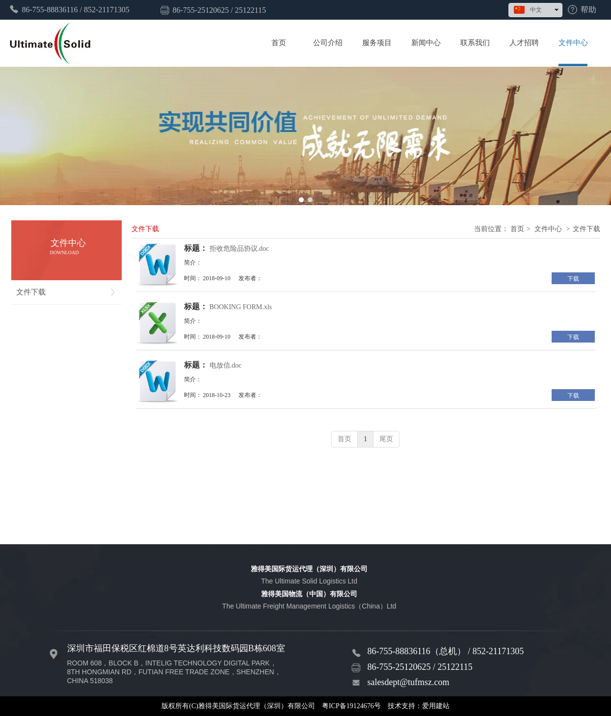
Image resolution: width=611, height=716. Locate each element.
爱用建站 (436, 706)
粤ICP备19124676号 (351, 706)
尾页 (386, 439)
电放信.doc (226, 365)
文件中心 (548, 229)
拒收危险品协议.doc (239, 248)
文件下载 (586, 229)
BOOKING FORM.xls (241, 307)
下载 (573, 278)
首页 (517, 229)
